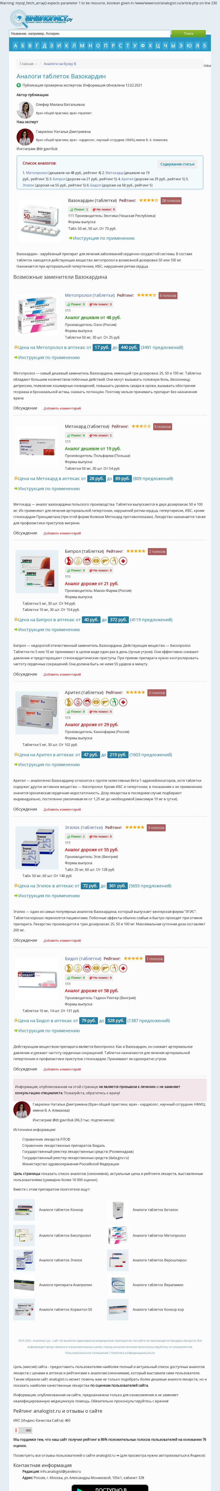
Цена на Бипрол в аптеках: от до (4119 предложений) (95, 620)
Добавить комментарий (62, 408)
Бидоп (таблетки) (83, 958)
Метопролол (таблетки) (90, 295)
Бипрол (59, 179)
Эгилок (28, 185)
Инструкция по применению (104, 238)
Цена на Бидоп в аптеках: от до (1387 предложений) (94, 1020)
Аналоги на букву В (60, 63)
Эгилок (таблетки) (84, 827)
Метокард (114, 172)
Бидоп (95, 185)
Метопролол (37, 172)
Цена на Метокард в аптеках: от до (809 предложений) (95, 478)
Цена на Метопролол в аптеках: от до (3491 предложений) (100, 347)
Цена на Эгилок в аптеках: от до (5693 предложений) (94, 886)
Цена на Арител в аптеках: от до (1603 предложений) (95, 755)
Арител (127, 179)
